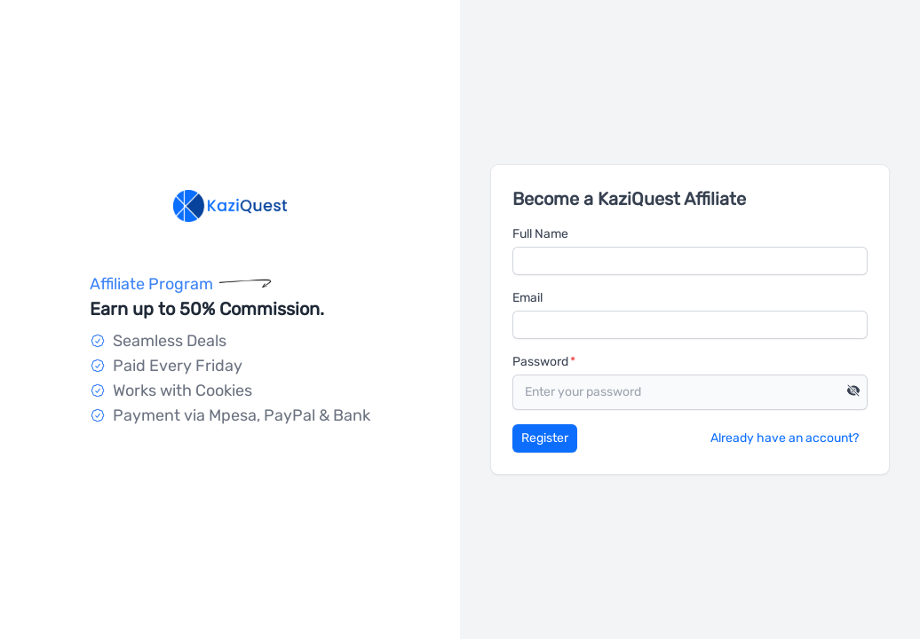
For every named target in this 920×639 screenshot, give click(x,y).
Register (544, 438)
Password (540, 361)
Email (527, 297)
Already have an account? (784, 438)
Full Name (540, 233)
